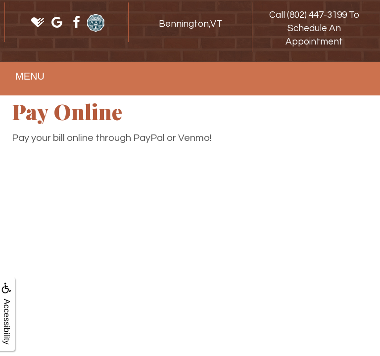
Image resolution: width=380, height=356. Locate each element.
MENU (30, 76)
